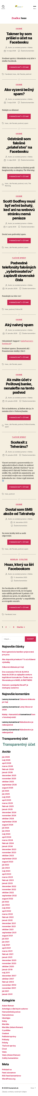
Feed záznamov (9, 1073)
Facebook (8, 74)
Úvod (4, 1049)
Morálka (14, 559)
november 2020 (9, 963)
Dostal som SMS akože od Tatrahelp (19, 511)
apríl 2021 (6, 948)
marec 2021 (7, 951)
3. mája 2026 (11, 160)
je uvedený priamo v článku (22, 47)
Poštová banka (29, 424)
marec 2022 (7, 914)
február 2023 (8, 880)
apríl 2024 (6, 837)
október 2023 (8, 855)
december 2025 (9, 775)
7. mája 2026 (11, 103)
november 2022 (9, 889)
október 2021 (8, 929)
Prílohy (5, 1043)
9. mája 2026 (11, 51)
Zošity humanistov (10, 1058)
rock (25, 183)
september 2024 (9, 822)
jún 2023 (6, 868)
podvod (28, 74)
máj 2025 (6, 797)
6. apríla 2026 (11, 227)
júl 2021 (5, 939)
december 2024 (9, 812)
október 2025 (8, 782)
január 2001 (7, 994)
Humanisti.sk (13, 1088)
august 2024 (7, 825)
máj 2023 (6, 871)
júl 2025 (5, 791)
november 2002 (9, 985)
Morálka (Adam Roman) (12, 1027)
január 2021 (7, 957)
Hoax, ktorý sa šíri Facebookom (19, 566)
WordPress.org (8, 1079)
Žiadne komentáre (27, 51)
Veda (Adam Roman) (11, 1055)
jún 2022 (6, 905)
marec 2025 (7, 803)
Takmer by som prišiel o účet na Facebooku (19, 38)
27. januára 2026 (11, 333)
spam (26, 123)
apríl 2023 (6, 874)
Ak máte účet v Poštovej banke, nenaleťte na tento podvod (19, 386)
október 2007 (8, 979)
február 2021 (7, 954)
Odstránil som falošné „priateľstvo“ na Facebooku (19, 145)
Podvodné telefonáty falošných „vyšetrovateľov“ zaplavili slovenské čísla (19, 271)
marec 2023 (7, 877)
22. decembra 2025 (20, 522)
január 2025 (7, 809)
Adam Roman (8, 1006)
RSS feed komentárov (11, 1076)
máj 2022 (6, 908)
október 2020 (8, 966)
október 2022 (8, 892)
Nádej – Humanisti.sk (11, 714)
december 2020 (9, 960)
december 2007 (9, 976)
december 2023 (9, 849)
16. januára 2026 (11, 455)
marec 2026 (7, 766)
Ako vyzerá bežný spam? (19, 91)
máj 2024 (6, 834)
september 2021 (9, 932)
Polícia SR (18, 309)
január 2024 (7, 846)
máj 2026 (6, 760)
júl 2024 (5, 828)
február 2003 (8, 982)
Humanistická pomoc (11, 1012)
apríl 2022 (6, 911)
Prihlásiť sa (7, 1069)
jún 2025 (6, 794)
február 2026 (8, 769)
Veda (4, 1052)
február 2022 (8, 917)
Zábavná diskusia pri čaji (13, 667)
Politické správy (9, 1036)
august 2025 (7, 788)
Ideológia (6, 1018)
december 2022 (9, 886)
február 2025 (8, 806)
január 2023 (7, 883)
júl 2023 (5, 865)
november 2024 (9, 815)
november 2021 (9, 926)
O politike (23, 559)
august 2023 (7, 862)
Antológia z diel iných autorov (15, 1009)
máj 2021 (6, 945)
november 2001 (9, 988)
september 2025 (9, 785)
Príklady (5, 1039)
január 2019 (7, 969)
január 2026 (7, 772)
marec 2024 (7, 840)
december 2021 (9, 923)
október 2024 (8, 819)
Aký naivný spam (19, 325)
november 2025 (9, 778)
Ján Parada (21, 74)
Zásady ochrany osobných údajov (14, 1092)
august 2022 (7, 899)
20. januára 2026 (11, 401)
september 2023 (9, 859)
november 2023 (9, 852)
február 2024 (8, 843)
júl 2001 (5, 991)
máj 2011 (6, 973)
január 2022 (7, 920)
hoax (14, 74)
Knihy (4, 1021)
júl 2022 (5, 902)
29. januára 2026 (11, 288)
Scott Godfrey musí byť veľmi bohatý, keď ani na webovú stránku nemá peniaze (19, 209)
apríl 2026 (6, 763)
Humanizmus (7, 1015)
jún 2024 (6, 831)
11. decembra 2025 (20, 577)
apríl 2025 (6, 800)
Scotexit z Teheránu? (19, 444)
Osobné (19, 28)
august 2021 (7, 936)
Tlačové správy (19, 258)
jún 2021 (5, 942)
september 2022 (9, 896)
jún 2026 (6, 757)
